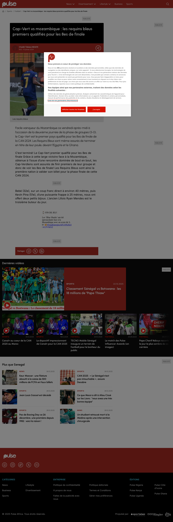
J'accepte (96, 109)
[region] (87, 84)
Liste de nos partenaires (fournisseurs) (63, 101)
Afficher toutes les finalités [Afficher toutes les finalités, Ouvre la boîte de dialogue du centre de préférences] (73, 109)
